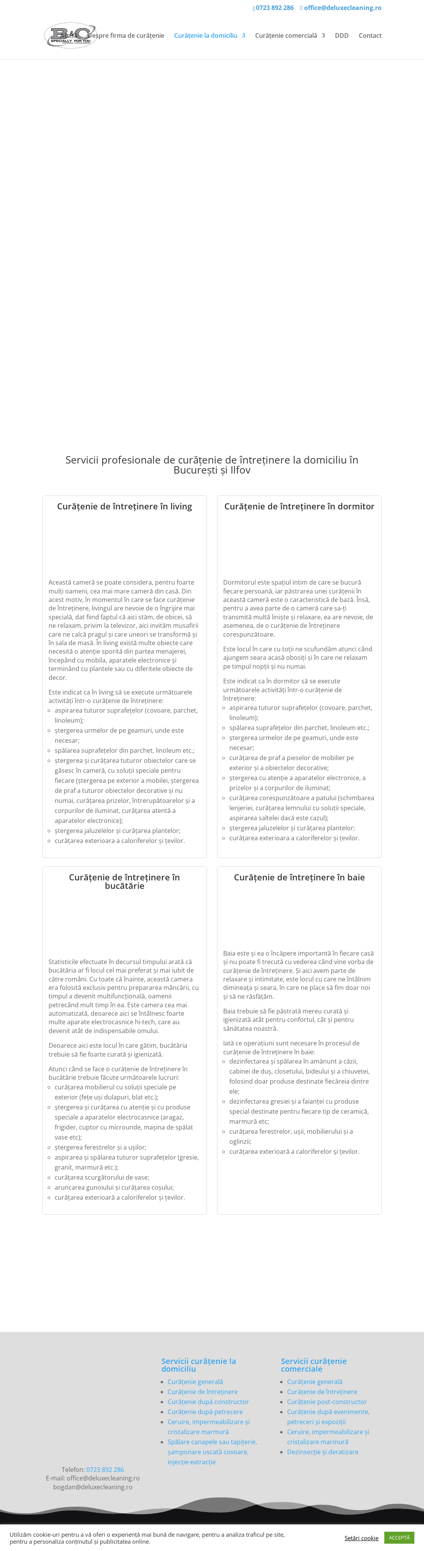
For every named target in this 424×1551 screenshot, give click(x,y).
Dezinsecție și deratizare (322, 1452)
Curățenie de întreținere (203, 1391)
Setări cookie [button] (362, 1537)
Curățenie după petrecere (205, 1412)
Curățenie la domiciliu (205, 36)
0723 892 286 (275, 7)
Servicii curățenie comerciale (314, 1365)
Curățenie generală (195, 1381)
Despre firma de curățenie (125, 36)
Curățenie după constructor (208, 1402)
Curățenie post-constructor (327, 1402)
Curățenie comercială (286, 36)
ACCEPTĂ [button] (399, 1537)
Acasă (68, 36)
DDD (342, 36)
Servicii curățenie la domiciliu (199, 1365)
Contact (370, 36)
